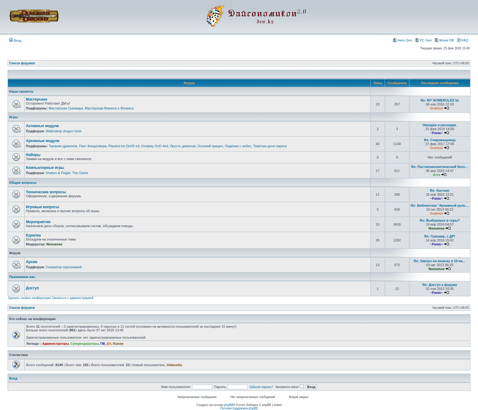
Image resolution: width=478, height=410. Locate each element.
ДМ (108, 343)
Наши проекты (21, 91)
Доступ (32, 288)
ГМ (102, 343)
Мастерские (36, 99)
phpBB (228, 405)
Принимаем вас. (22, 277)
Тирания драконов (62, 146)
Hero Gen (402, 40)
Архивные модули (42, 141)
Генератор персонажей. (64, 267)
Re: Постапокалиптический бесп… (440, 167)
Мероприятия (38, 222)
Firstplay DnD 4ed (154, 146)
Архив (31, 262)
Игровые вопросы (42, 207)
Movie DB (444, 40)
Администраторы (55, 343)
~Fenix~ (436, 133)
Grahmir (436, 108)
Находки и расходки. (440, 125)
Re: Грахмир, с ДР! (439, 236)
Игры (13, 117)
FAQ (462, 40)
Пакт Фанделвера (92, 146)
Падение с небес (238, 146)
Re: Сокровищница (440, 140)
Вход (15, 40)
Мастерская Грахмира (65, 108)
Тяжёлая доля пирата (270, 146)
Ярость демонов (182, 146)
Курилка (33, 235)
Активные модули (42, 126)
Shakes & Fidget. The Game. (67, 173)
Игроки (118, 343)
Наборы (33, 155)
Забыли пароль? (261, 387)
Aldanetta (174, 365)
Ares (436, 174)
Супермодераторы (84, 343)
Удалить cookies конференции (29, 298)
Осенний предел (210, 146)
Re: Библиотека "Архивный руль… (440, 205)
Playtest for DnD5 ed (124, 146)
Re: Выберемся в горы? (440, 220)
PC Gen (423, 40)
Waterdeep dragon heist (63, 131)
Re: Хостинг (440, 190)
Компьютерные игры (45, 168)
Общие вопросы (22, 182)
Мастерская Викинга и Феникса (109, 108)
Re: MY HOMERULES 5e (440, 100)
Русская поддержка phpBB (239, 408)
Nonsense (437, 228)
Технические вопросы (46, 192)
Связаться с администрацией (72, 298)
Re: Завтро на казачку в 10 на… (440, 261)
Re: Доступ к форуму (439, 285)
